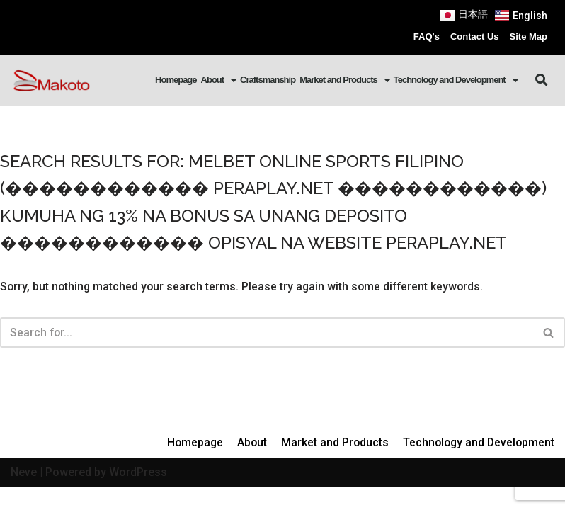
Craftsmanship (267, 79)
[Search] (266, 332)
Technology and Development (456, 80)
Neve (24, 495)
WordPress (138, 495)
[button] (542, 80)
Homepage (175, 79)
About (218, 80)
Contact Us (474, 36)
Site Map (528, 36)
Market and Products (344, 80)
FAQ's (426, 36)
